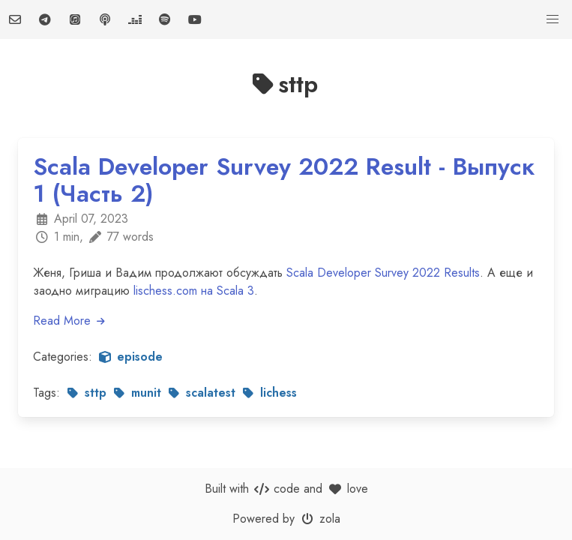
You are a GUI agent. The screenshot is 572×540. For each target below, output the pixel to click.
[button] (552, 19)
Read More (69, 320)
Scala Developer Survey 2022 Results (383, 272)
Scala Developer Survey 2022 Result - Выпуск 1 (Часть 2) (284, 180)
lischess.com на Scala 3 (193, 290)
